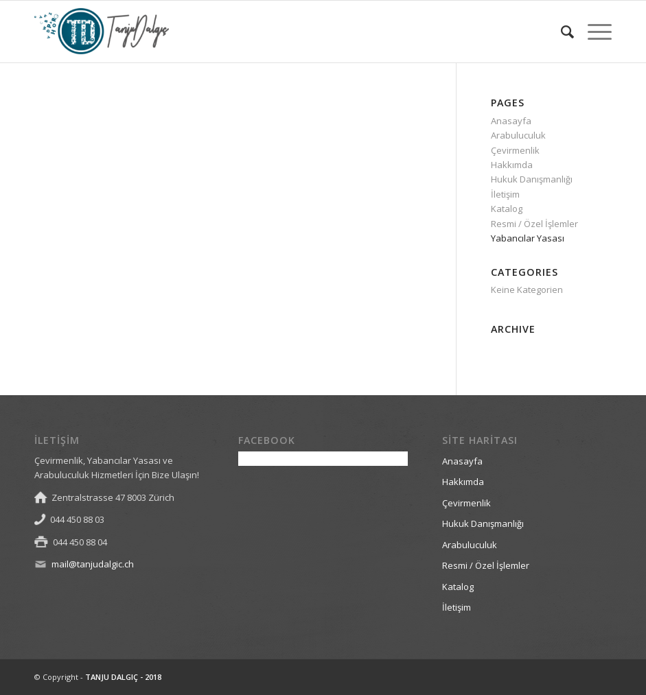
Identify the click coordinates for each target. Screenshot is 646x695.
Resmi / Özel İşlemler (534, 223)
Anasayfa (511, 121)
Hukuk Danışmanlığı (532, 179)
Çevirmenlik (515, 150)
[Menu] (593, 31)
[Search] (560, 31)
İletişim (505, 194)
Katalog (506, 208)
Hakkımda (512, 164)
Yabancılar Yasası (527, 238)
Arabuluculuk (518, 135)
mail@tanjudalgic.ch (92, 564)
